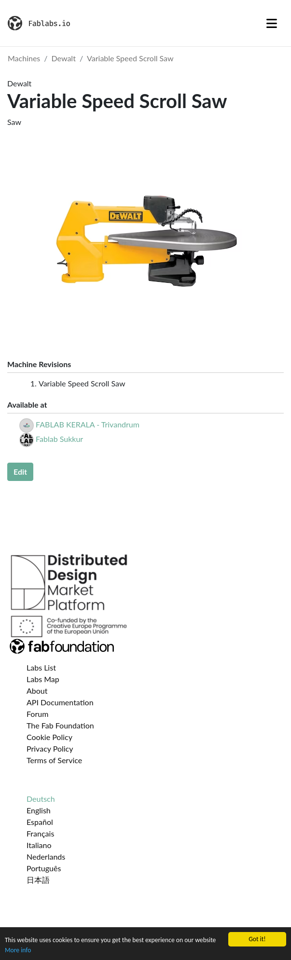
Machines (24, 58)
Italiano (39, 845)
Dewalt (64, 58)
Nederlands (46, 856)
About (37, 690)
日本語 (38, 879)
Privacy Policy (50, 748)
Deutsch (41, 798)
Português (44, 868)
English (39, 810)
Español (40, 821)
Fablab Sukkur (59, 438)
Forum (37, 713)
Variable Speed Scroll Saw (130, 58)
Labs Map (43, 679)
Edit (20, 471)
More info (18, 950)
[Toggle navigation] (271, 23)
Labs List (41, 667)
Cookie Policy (49, 736)
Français (40, 833)
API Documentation (60, 702)
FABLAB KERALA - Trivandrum (87, 424)
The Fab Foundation (60, 725)
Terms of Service (54, 760)
